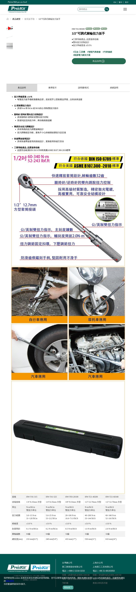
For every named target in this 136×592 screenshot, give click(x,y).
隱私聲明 (10, 581)
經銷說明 (114, 88)
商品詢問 (99, 61)
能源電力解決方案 (82, 55)
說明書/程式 (83, 88)
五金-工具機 (79, 52)
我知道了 (68, 587)
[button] (64, 50)
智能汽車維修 (94, 52)
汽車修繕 (108, 52)
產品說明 (22, 88)
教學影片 (53, 88)
